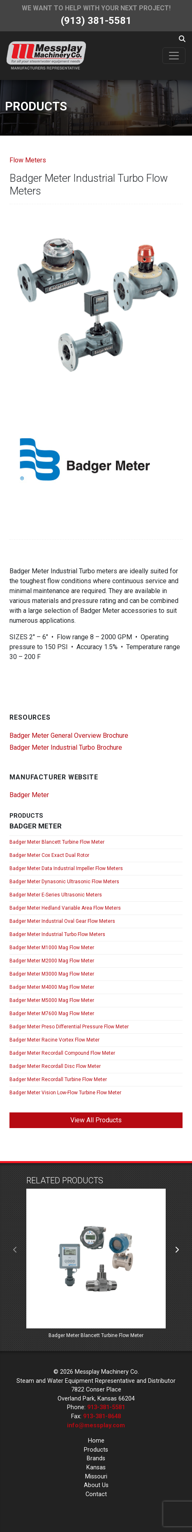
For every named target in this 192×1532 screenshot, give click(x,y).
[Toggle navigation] (173, 55)
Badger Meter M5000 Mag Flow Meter (51, 1000)
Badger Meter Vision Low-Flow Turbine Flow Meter (65, 1093)
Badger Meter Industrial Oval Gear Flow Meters (62, 921)
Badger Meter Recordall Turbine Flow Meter (58, 1079)
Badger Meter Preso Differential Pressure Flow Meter (69, 1027)
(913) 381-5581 (96, 20)
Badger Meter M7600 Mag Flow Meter (51, 1013)
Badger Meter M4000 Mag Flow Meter (51, 987)
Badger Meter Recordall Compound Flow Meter (62, 1053)
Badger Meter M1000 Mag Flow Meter (51, 947)
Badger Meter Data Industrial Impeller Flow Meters (66, 868)
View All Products (96, 1120)
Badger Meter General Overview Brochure (68, 735)
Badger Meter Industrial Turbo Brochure (65, 747)
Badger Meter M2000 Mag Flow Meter (51, 961)
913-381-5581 (106, 1407)
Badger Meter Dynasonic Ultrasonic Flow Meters (64, 881)
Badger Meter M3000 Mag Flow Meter (51, 974)
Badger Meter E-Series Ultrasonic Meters (55, 895)
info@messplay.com (96, 1425)
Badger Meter (29, 795)
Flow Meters (27, 160)
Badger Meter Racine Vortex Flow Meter (54, 1040)
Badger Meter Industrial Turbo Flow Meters (57, 934)
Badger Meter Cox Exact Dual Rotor (49, 855)
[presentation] (15, 1250)
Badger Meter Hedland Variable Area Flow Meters (65, 908)
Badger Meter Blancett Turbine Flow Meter (56, 842)
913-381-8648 (102, 1416)
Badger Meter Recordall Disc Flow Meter (55, 1066)
